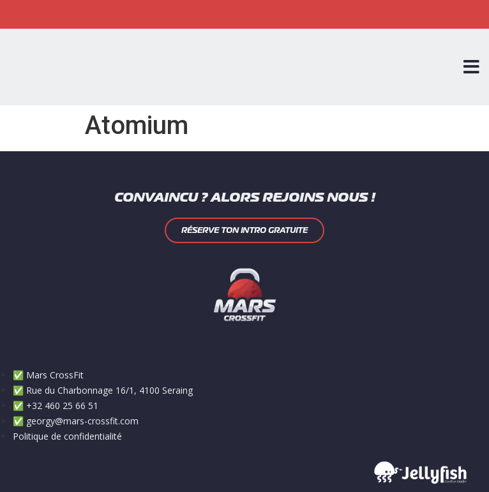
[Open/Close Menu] (471, 67)
